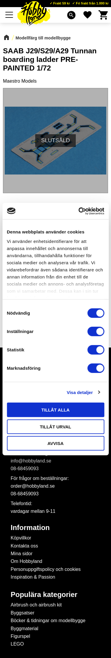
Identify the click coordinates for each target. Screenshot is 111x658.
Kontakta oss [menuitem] (24, 545)
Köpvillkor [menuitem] (21, 537)
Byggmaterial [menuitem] (24, 628)
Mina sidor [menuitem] (22, 553)
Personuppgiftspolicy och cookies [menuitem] (46, 569)
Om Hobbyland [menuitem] (26, 561)
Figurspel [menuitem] (20, 636)
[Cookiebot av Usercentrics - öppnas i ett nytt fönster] (79, 211)
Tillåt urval (55, 426)
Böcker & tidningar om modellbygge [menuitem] (48, 620)
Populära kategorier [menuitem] (44, 594)
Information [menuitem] (30, 527)
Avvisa (55, 443)
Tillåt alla (55, 409)
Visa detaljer (80, 392)
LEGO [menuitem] (17, 643)
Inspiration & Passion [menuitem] (33, 576)
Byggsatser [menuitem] (22, 612)
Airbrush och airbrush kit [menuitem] (36, 604)
